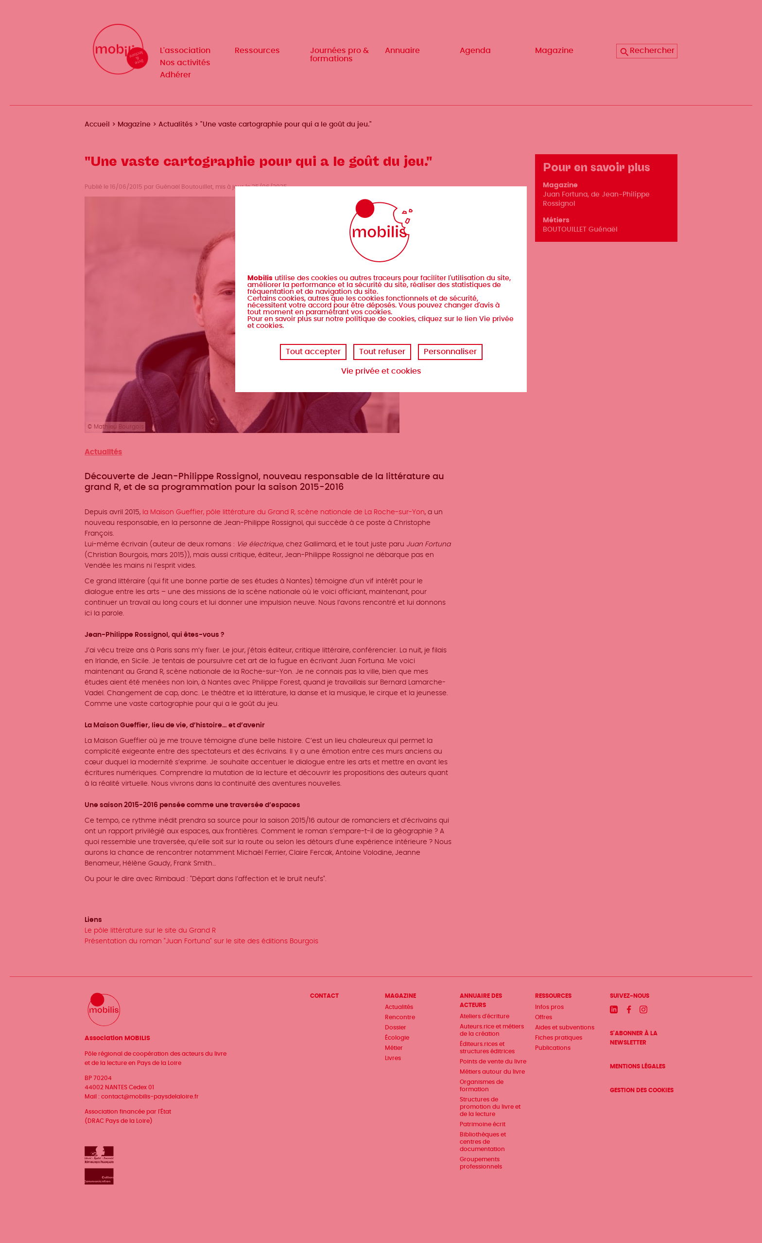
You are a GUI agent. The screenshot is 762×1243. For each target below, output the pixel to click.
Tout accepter (313, 352)
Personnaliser (450, 352)
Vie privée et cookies (381, 371)
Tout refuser (382, 352)
